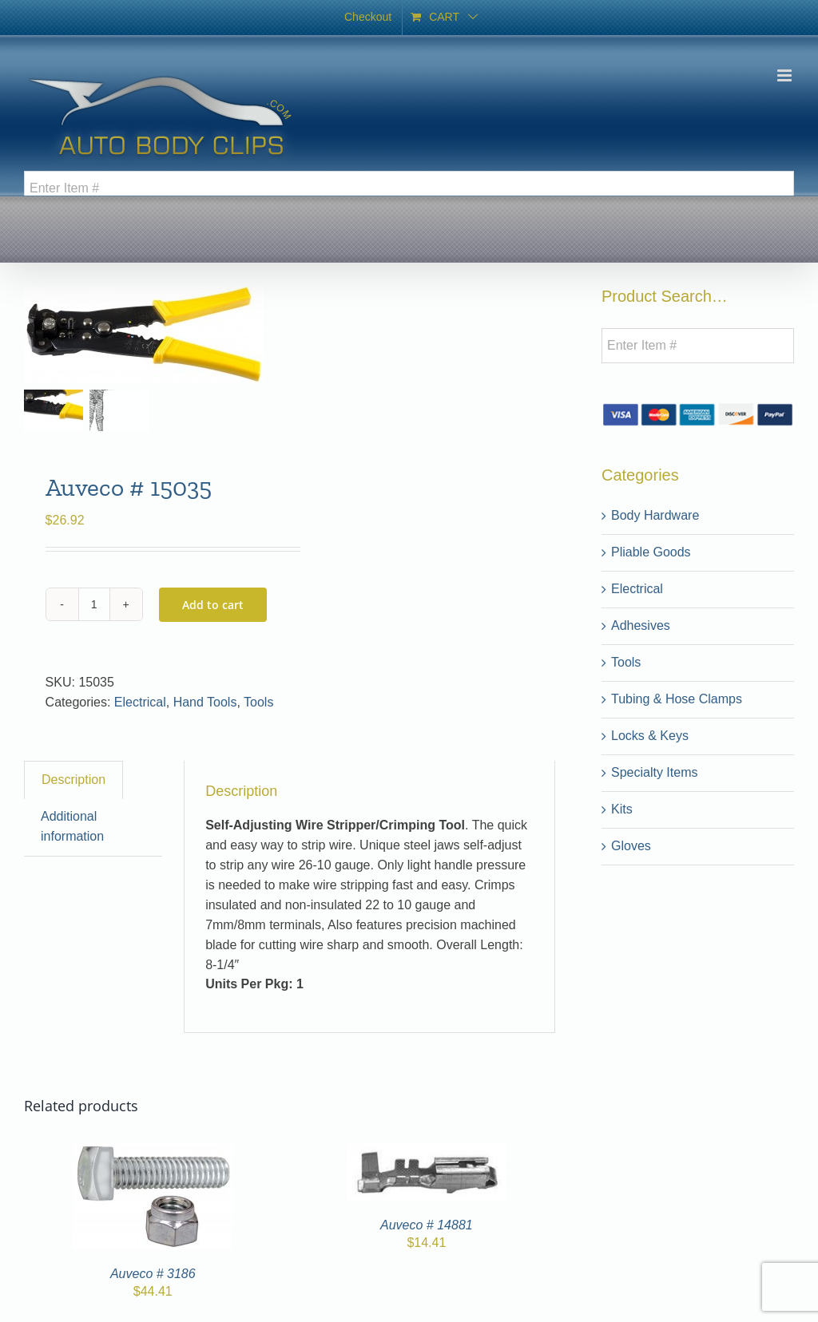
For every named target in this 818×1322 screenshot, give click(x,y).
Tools (258, 702)
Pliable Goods (651, 552)
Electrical (140, 702)
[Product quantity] (94, 604)
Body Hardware (655, 515)
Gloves (631, 846)
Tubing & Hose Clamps (676, 699)
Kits (622, 809)
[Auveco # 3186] (152, 1152)
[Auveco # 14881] (426, 1152)
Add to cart (213, 604)
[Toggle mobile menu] (785, 75)
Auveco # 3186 (153, 1273)
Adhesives (640, 625)
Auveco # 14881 (426, 1225)
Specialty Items (654, 772)
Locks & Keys (650, 735)
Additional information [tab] (72, 826)
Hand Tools (205, 702)
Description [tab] (73, 779)
